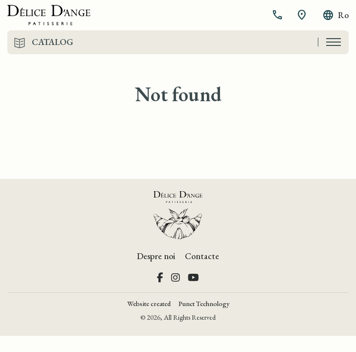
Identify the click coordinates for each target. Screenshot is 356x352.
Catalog (52, 42)
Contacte (202, 256)
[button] (278, 15)
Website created (149, 303)
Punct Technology (203, 303)
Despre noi (156, 256)
